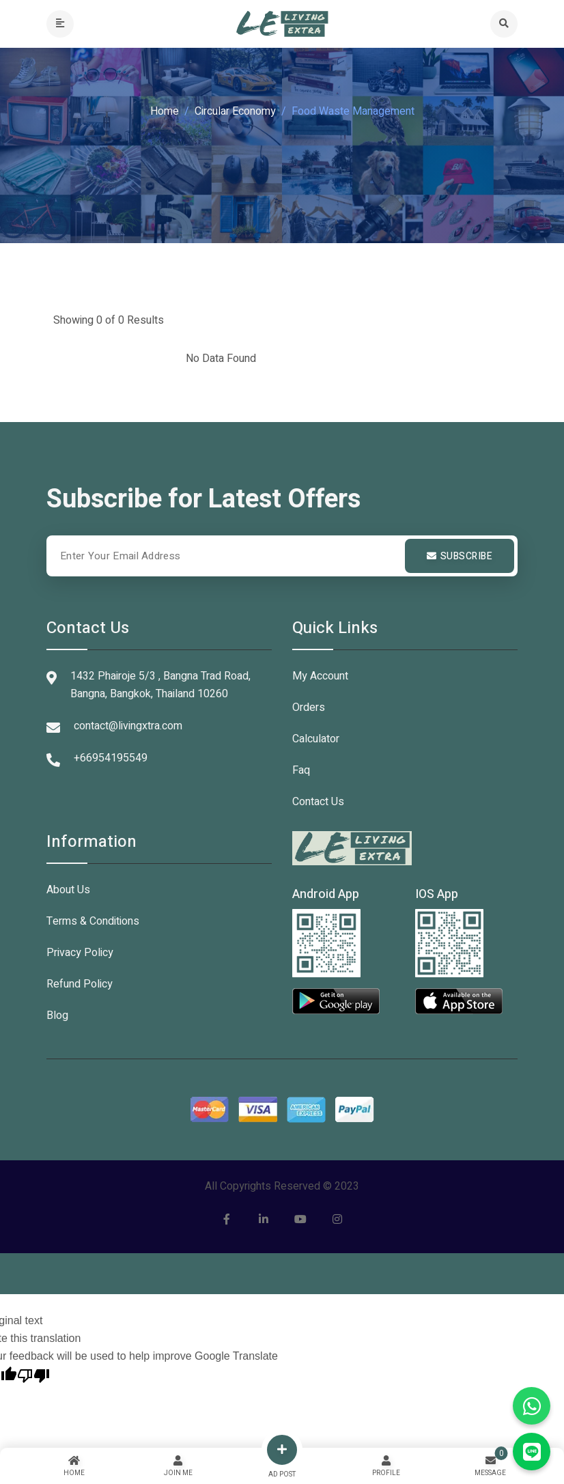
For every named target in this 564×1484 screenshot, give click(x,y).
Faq (301, 770)
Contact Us (318, 802)
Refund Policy (79, 984)
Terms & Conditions (92, 921)
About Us (68, 890)
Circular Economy (235, 111)
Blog (57, 1015)
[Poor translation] (33, 1374)
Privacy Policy (79, 952)
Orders (308, 707)
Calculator (315, 739)
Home (164, 111)
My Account (320, 676)
